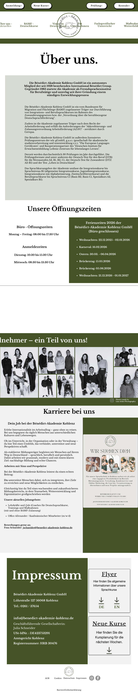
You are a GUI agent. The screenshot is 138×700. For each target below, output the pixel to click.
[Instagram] (111, 400)
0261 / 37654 (29, 606)
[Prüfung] (96, 6)
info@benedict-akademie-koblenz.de (44, 618)
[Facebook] (97, 678)
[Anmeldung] (13, 6)
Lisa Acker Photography (126, 401)
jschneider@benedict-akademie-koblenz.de (47, 527)
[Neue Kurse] (41, 6)
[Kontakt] (124, 6)
